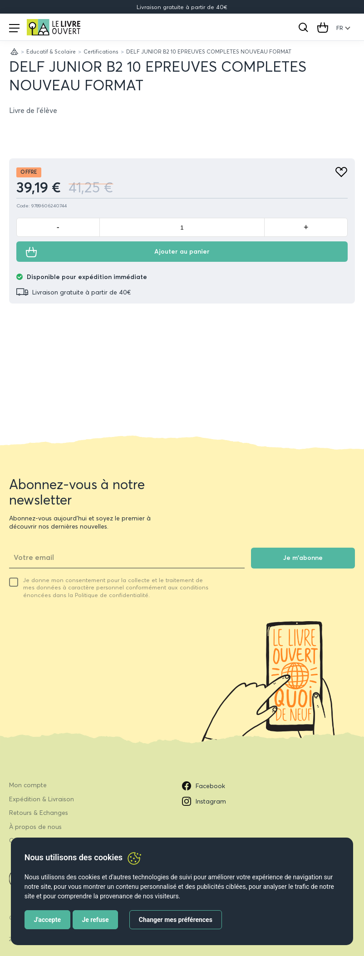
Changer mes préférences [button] (175, 919)
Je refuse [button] (95, 919)
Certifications (101, 51)
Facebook (203, 785)
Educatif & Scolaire (51, 51)
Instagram (204, 801)
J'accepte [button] (47, 919)
